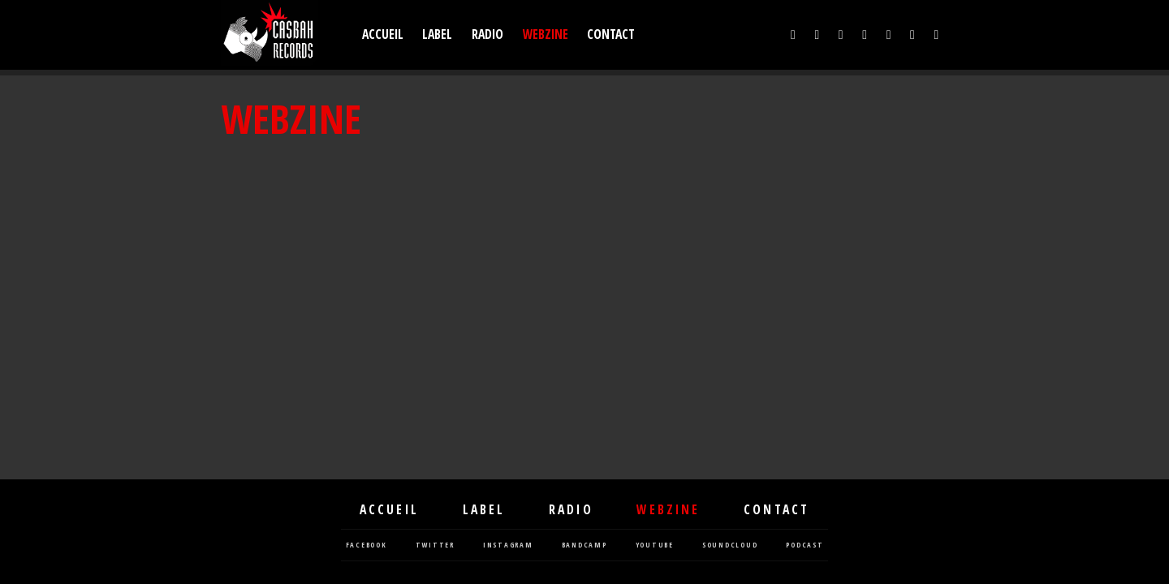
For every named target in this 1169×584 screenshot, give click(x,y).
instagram (508, 545)
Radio (487, 34)
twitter (435, 545)
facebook (366, 545)
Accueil (382, 34)
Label (437, 34)
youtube (655, 545)
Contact (611, 34)
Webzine (545, 34)
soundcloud (730, 545)
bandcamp (584, 545)
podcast (804, 545)
